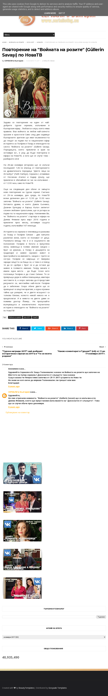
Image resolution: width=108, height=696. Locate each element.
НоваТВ (40, 42)
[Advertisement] (54, 436)
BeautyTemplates (26, 688)
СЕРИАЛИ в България (19, 392)
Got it (62, 13)
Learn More (50, 13)
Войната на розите (16, 42)
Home (4, 42)
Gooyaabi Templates (58, 688)
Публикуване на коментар (18, 412)
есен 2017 (30, 42)
